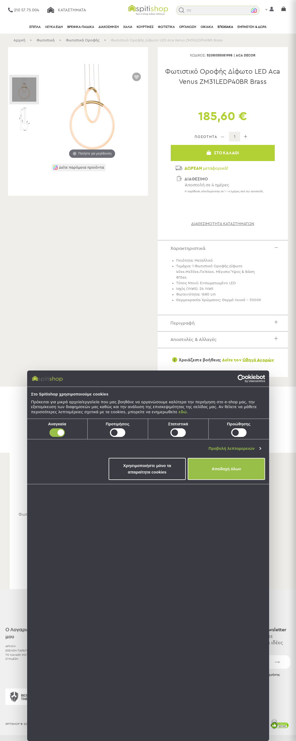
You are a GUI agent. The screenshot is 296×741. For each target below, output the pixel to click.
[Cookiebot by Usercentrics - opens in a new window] (241, 379)
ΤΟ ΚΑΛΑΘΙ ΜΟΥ (16, 654)
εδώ (183, 411)
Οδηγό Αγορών (258, 360)
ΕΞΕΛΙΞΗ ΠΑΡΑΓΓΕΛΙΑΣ (20, 650)
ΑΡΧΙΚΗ (10, 646)
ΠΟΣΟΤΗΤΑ (206, 137)
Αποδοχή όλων (226, 468)
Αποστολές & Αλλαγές (225, 339)
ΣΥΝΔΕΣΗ (11, 658)
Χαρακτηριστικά (225, 248)
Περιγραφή (225, 323)
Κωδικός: (198, 55)
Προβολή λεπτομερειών (232, 448)
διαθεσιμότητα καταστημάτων (222, 224)
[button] (181, 10)
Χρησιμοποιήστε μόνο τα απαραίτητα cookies (147, 468)
